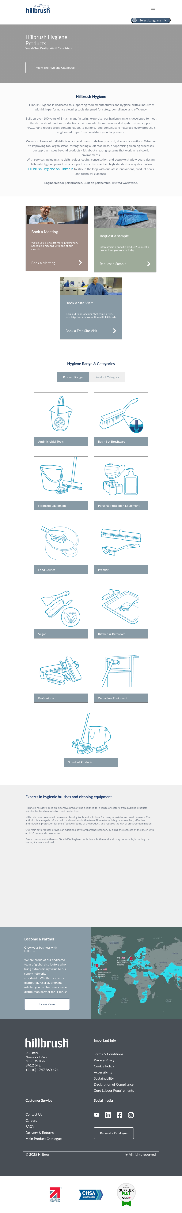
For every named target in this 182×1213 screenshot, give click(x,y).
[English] (151, 20)
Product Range (73, 377)
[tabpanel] (91, 53)
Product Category (107, 377)
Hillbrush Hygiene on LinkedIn (50, 169)
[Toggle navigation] (155, 8)
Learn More (47, 1004)
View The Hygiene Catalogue (55, 67)
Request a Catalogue (113, 1133)
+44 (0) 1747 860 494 (42, 1070)
